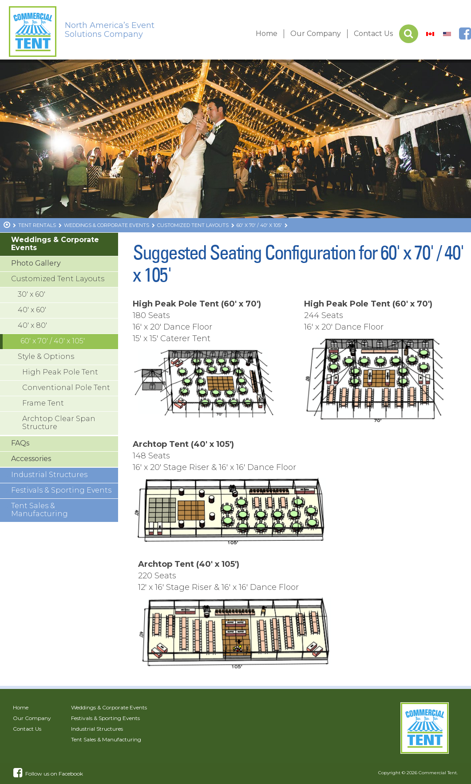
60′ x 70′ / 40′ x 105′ (52, 341)
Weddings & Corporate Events (55, 243)
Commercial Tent (438, 773)
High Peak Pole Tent (60, 372)
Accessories (31, 458)
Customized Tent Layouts (57, 279)
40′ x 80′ (32, 325)
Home (266, 33)
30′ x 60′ (31, 294)
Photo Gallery (36, 263)
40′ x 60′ (32, 310)
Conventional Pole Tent (66, 387)
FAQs (20, 443)
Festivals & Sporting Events (61, 490)
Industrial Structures (49, 474)
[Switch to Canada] (430, 34)
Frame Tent (43, 403)
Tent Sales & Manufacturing (39, 509)
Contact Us (373, 33)
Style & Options (46, 356)
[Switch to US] (447, 34)
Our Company (315, 33)
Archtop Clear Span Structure (58, 422)
